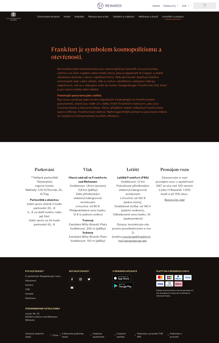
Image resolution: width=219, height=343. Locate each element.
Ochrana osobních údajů (38, 335)
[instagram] (80, 279)
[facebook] (72, 279)
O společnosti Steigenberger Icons (42, 275)
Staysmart (30, 280)
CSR (27, 289)
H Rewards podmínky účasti (76, 335)
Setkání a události (123, 16)
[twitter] (89, 279)
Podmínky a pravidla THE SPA (152, 335)
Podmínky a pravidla (181, 335)
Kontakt (29, 293)
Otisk (56, 335)
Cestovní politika (126, 335)
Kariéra (29, 284)
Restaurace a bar (98, 16)
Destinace (30, 297)
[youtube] (72, 288)
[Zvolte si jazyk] (171, 6)
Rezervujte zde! (174, 199)
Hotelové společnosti (104, 335)
